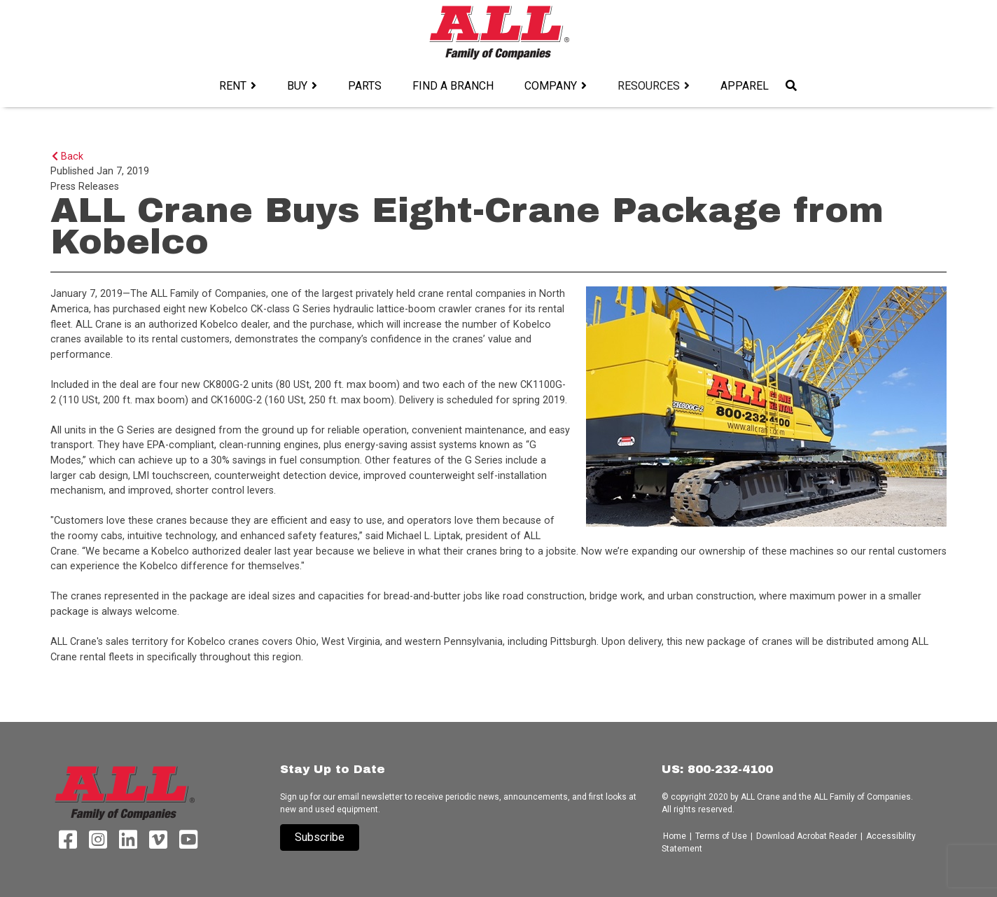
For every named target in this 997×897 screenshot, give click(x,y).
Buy (297, 85)
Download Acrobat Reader (806, 836)
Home (675, 836)
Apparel (744, 85)
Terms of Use (721, 836)
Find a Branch (453, 85)
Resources (649, 85)
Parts (365, 85)
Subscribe (319, 837)
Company (550, 85)
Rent (232, 85)
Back (67, 156)
